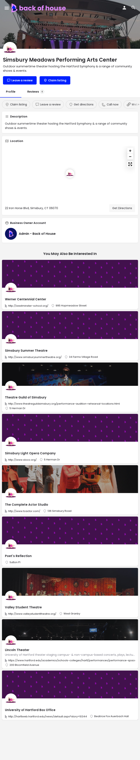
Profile (10, 92)
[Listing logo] (10, 49)
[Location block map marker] (70, 173)
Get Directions (122, 208)
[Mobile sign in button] (124, 7)
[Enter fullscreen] (130, 164)
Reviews (35, 92)
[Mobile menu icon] (7, 8)
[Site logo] (39, 7)
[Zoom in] (130, 151)
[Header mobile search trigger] (133, 7)
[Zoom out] (130, 156)
